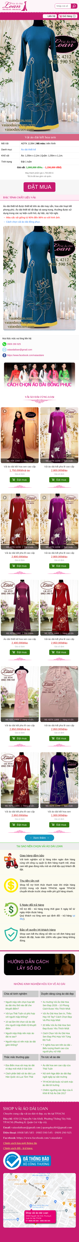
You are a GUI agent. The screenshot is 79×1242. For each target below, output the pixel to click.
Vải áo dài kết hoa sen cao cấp (20, 466)
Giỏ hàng (69, 16)
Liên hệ (51, 16)
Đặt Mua (39, 187)
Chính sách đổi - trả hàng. (18, 1148)
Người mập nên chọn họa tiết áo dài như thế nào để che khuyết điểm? (20, 1005)
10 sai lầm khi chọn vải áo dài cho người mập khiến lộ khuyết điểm (21, 1025)
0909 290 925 (14, 344)
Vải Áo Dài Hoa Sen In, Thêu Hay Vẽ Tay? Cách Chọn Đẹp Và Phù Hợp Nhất (57, 1016)
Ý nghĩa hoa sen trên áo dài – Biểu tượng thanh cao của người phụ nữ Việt (57, 1048)
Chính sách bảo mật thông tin (20, 1143)
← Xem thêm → (39, 837)
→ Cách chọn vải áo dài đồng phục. (22, 222)
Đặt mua (22, 479)
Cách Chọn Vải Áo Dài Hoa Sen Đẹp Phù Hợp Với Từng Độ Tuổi (57, 1036)
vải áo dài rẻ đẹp (33, 1113)
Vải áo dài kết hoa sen (59, 811)
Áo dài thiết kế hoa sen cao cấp (20, 639)
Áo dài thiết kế (28, 149)
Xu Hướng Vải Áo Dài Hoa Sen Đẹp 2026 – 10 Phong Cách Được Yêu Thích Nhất (56, 1005)
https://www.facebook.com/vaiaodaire (25, 355)
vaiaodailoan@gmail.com (19, 349)
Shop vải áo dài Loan (25, 1108)
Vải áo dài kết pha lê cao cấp (59, 466)
